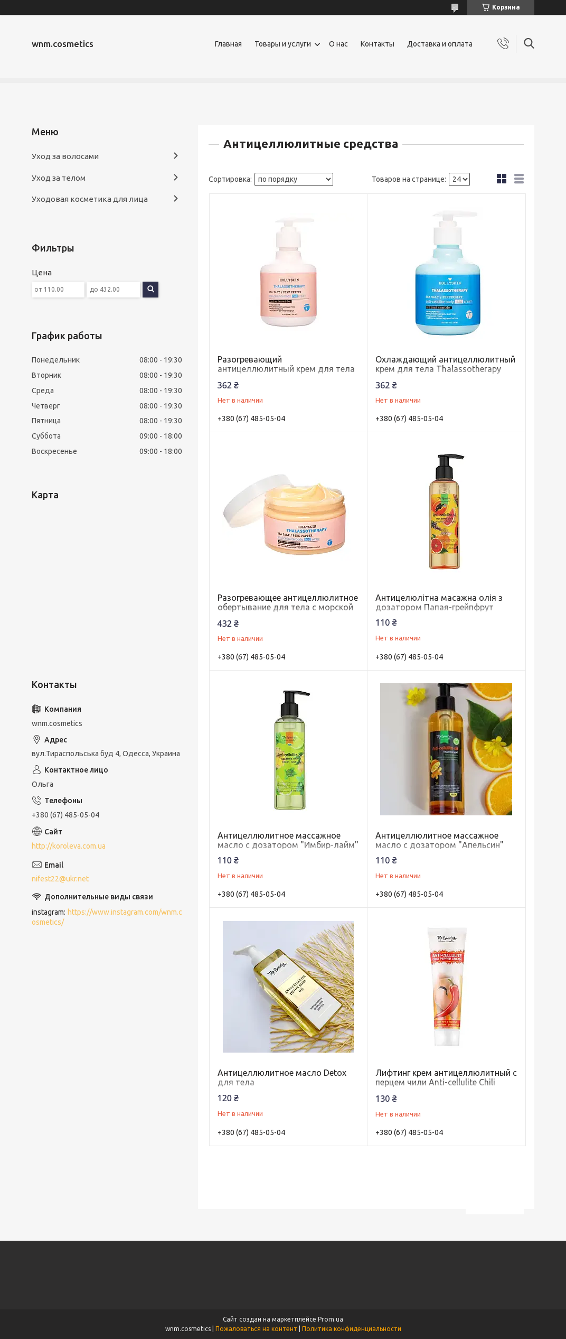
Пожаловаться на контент (256, 1328)
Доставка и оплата (440, 44)
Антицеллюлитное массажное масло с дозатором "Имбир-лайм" (288, 840)
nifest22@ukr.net (60, 879)
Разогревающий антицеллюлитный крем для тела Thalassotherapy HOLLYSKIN (286, 369)
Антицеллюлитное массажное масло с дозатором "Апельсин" (439, 840)
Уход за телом (59, 177)
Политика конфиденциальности (351, 1328)
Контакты (377, 44)
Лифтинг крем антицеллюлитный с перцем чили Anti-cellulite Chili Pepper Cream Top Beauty (446, 1082)
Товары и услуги (282, 44)
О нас (338, 44)
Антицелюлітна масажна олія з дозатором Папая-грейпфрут (439, 602)
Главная (228, 44)
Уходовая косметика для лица (90, 198)
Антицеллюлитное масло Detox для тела (282, 1077)
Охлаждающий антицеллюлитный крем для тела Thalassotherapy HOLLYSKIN (445, 369)
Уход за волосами (65, 156)
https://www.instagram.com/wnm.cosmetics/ (107, 917)
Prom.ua (330, 1319)
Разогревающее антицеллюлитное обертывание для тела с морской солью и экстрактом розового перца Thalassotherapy (288, 612)
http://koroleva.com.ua (69, 846)
